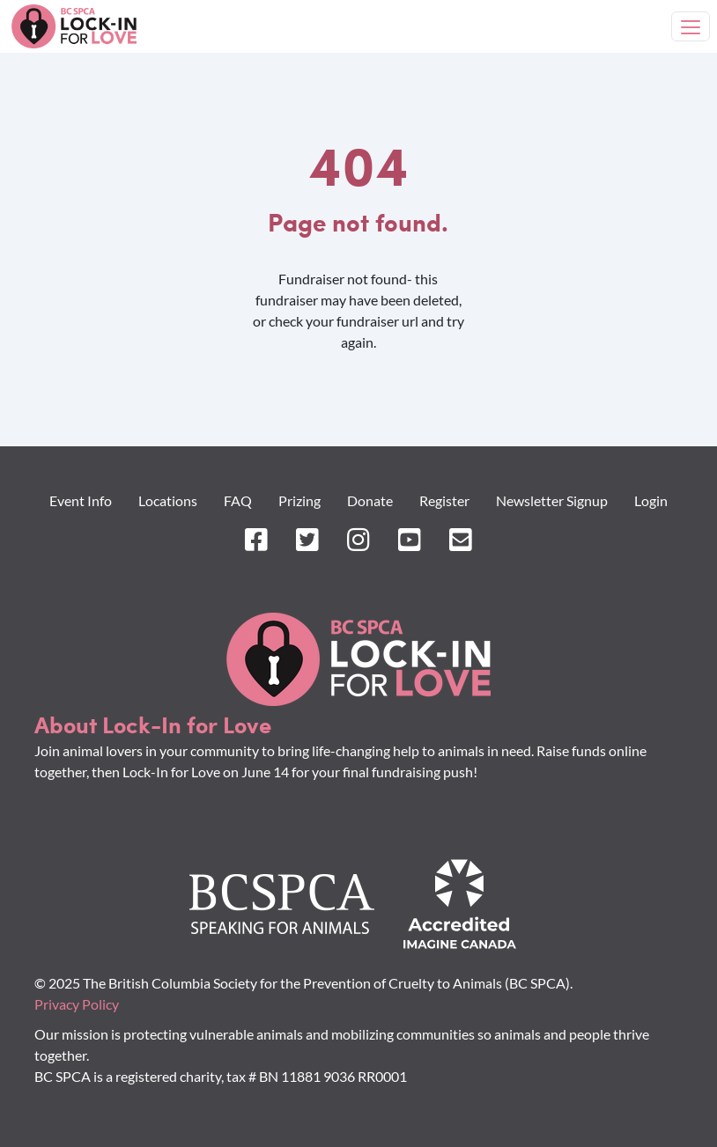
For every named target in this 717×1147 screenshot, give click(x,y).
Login (651, 500)
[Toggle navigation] (690, 26)
